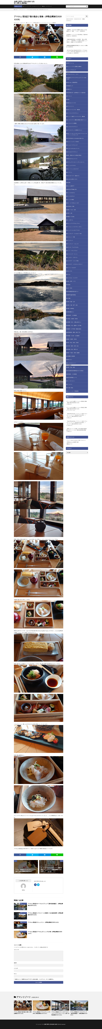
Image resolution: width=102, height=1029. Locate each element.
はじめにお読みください (73, 179)
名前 (15, 962)
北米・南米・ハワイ (72, 281)
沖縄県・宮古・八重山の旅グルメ (74, 322)
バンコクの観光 (71, 199)
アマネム (44, 22)
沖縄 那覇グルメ (71, 311)
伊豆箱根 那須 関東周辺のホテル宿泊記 (75, 370)
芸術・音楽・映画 (71, 367)
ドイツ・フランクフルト (73, 250)
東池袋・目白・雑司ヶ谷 (73, 349)
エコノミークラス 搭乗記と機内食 (74, 66)
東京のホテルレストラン (73, 158)
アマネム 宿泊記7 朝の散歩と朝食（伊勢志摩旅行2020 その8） (38, 9)
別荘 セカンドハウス (72, 102)
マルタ (69, 274)
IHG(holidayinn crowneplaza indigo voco (76, 138)
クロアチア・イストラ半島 (73, 260)
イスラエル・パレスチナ (73, 277)
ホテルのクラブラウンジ (73, 151)
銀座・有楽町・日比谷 (72, 339)
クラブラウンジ (48, 6)
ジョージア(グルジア (72, 69)
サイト (15, 973)
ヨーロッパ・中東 (71, 237)
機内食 (43, 6)
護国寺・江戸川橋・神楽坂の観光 (74, 328)
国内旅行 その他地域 (72, 315)
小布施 (69, 298)
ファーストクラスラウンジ (73, 113)
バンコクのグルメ (71, 196)
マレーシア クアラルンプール (74, 223)
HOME (16, 9)
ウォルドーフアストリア (73, 145)
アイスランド (70, 240)
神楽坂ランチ (70, 85)
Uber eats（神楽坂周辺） (73, 82)
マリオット (70, 96)
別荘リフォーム (71, 63)
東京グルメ (70, 359)
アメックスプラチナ (72, 165)
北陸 (68, 99)
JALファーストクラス (27, 6)
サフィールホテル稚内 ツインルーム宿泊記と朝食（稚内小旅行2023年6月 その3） (76, 402)
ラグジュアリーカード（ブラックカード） (76, 162)
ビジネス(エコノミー (72, 362)
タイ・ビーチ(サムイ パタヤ (73, 202)
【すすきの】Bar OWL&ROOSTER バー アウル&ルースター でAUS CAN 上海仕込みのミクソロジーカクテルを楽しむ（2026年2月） (76, 52)
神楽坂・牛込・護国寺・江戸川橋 (74, 325)
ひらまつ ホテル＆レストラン (74, 148)
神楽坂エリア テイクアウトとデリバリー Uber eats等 (76, 78)
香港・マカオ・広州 (72, 209)
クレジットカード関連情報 (73, 391)
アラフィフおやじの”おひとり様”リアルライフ (76, 440)
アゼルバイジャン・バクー (73, 74)
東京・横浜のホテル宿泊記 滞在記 (74, 155)
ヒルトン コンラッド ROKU (73, 141)
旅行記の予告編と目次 (72, 189)
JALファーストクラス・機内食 (74, 109)
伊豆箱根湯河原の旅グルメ (73, 291)
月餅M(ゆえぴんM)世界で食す (73, 442)
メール (16, 968)
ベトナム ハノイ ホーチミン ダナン (75, 226)
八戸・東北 (70, 288)
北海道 (69, 284)
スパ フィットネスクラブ (73, 168)
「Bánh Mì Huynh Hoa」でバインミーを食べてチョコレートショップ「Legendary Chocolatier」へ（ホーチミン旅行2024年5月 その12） (76, 415)
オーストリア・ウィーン (73, 254)
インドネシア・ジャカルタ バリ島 (74, 233)
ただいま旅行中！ (71, 185)
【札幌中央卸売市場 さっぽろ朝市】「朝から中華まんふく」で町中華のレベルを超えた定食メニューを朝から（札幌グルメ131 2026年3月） (76, 41)
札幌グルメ (70, 89)
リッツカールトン (71, 380)
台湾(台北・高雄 (71, 206)
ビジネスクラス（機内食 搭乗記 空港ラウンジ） (77, 119)
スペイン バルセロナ (72, 267)
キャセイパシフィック (36, 6)
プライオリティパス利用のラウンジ (75, 130)
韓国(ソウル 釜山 (71, 216)
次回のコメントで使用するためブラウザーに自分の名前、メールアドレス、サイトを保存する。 (34, 979)
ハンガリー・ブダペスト (73, 257)
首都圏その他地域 (71, 356)
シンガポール (70, 220)
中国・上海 (70, 213)
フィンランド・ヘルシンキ (73, 243)
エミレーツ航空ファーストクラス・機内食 (76, 116)
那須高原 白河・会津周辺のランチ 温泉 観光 (76, 92)
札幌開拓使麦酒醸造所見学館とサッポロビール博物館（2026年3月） (76, 46)
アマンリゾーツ (22, 9)
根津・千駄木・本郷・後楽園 (73, 352)
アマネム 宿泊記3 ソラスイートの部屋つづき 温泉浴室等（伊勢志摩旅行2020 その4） (45, 913)
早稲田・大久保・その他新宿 (73, 335)
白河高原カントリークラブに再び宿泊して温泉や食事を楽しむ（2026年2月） (76, 35)
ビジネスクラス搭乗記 (72, 123)
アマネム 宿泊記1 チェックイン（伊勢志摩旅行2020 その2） (43, 922)
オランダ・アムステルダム (73, 247)
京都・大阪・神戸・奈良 (73, 305)
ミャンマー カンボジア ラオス (74, 230)
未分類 (69, 182)
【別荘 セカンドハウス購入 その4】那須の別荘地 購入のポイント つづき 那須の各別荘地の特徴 (76, 429)
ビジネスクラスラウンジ (73, 126)
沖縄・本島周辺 (71, 308)
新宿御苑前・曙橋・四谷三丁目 (74, 332)
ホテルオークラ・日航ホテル (73, 175)
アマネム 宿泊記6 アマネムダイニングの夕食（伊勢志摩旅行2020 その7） (45, 932)
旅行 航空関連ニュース (72, 377)
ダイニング (41, 22)
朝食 (38, 22)
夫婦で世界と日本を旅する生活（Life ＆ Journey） (24, 2)
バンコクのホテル (71, 192)
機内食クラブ (69, 443)
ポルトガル (70, 271)
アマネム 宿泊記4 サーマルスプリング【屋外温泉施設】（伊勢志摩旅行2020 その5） (45, 904)
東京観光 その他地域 (72, 374)
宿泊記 (35, 22)
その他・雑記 (70, 387)
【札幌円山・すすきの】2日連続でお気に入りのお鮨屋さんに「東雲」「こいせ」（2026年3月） (76, 30)
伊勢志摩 (53, 22)
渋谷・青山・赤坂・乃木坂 (73, 342)
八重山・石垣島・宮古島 (73, 318)
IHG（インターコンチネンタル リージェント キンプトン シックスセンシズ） (77, 134)
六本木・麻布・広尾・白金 (73, 345)
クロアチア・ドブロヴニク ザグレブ (75, 264)
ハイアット (70, 172)
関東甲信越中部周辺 (72, 294)
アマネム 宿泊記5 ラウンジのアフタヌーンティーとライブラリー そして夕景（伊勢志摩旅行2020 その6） (60, 1013)
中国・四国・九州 (71, 301)
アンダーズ (70, 384)
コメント (16, 949)
